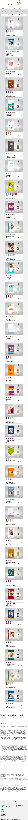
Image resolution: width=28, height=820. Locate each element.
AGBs (15, 819)
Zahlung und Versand (6, 806)
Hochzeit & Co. (8, 11)
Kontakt (3, 805)
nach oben (15, 711)
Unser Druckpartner (19, 805)
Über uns (17, 803)
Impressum (18, 819)
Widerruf (11, 819)
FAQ (3, 803)
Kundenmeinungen (19, 806)
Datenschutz (8, 819)
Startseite (2, 11)
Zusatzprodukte (14, 11)
